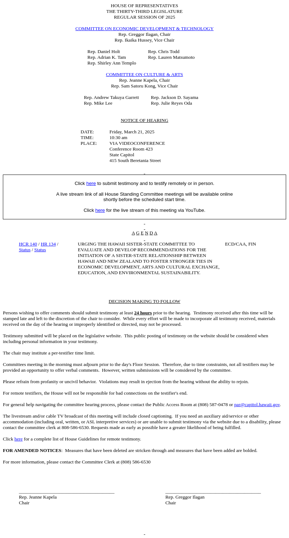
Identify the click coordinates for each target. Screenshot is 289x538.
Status (25, 249)
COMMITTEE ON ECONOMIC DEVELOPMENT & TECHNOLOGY (144, 28)
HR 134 (48, 244)
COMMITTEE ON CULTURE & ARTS (144, 74)
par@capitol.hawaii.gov (257, 404)
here (18, 439)
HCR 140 (28, 244)
